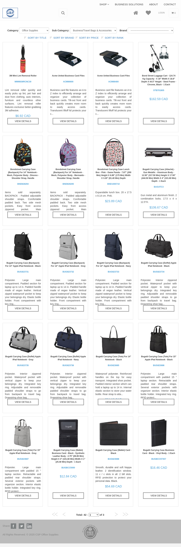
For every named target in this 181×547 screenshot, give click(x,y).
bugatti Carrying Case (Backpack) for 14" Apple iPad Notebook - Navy (113, 267)
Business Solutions (129, 4)
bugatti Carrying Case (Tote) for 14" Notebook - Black (113, 360)
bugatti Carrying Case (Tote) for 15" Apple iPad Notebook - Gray (23, 454)
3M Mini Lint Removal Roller (23, 79)
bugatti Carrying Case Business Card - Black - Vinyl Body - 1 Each (158, 454)
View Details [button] (23, 121)
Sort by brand (63, 37)
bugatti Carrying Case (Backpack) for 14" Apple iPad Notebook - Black (23, 267)
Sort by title (37, 37)
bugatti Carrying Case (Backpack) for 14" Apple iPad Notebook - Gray (68, 267)
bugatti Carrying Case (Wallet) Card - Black (113, 454)
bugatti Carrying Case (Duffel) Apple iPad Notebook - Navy (68, 360)
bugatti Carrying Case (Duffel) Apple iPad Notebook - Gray (23, 360)
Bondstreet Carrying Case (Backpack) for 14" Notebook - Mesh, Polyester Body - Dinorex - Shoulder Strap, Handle (23, 176)
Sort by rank (114, 37)
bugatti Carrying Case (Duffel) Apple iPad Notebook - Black (158, 267)
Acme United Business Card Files (68, 79)
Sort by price (89, 37)
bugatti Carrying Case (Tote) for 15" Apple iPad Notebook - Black (158, 360)
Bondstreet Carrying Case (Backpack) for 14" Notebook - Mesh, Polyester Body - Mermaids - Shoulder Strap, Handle (68, 176)
